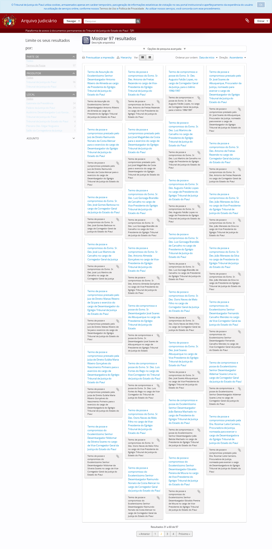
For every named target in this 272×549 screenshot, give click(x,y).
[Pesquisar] (112, 21)
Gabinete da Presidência (39, 104)
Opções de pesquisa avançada (164, 48)
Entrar (260, 21)
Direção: (223, 57)
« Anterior (144, 534)
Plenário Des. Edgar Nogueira (42, 126)
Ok (261, 4)
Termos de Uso (108, 8)
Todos (29, 61)
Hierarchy (124, 57)
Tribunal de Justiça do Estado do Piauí (47, 122)
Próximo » (184, 534)
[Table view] (149, 57)
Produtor (34, 72)
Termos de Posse (35, 66)
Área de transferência (247, 20)
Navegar (71, 21)
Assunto (33, 137)
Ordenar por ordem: (186, 57)
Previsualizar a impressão (98, 57)
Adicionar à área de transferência (118, 102)
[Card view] (142, 57)
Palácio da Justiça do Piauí (40, 108)
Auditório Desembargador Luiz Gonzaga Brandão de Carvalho (60, 113)
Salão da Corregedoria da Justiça (44, 131)
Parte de (33, 56)
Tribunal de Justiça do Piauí (41, 83)
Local (31, 94)
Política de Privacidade (131, 8)
